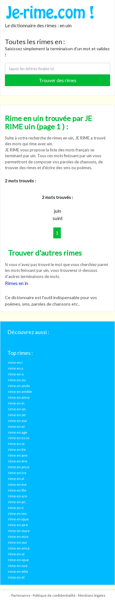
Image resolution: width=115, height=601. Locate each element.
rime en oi (16, 443)
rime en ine (17, 484)
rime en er (16, 426)
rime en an (16, 502)
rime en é (16, 507)
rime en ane (18, 455)
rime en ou (17, 380)
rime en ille (17, 490)
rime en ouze (19, 530)
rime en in (16, 403)
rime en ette (18, 571)
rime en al (16, 478)
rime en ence (19, 548)
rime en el (16, 577)
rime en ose (18, 565)
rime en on (17, 409)
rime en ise (17, 472)
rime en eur (17, 420)
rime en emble (20, 391)
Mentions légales (92, 595)
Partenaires (20, 595)
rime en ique (18, 519)
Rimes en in (16, 283)
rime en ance (18, 467)
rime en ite (17, 449)
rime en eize (18, 536)
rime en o (16, 374)
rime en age (17, 432)
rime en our (17, 542)
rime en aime (19, 397)
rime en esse (18, 438)
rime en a (15, 368)
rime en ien (17, 513)
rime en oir (17, 415)
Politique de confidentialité (54, 595)
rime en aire (18, 525)
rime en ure (17, 496)
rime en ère (17, 461)
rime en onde (19, 385)
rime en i (15, 362)
